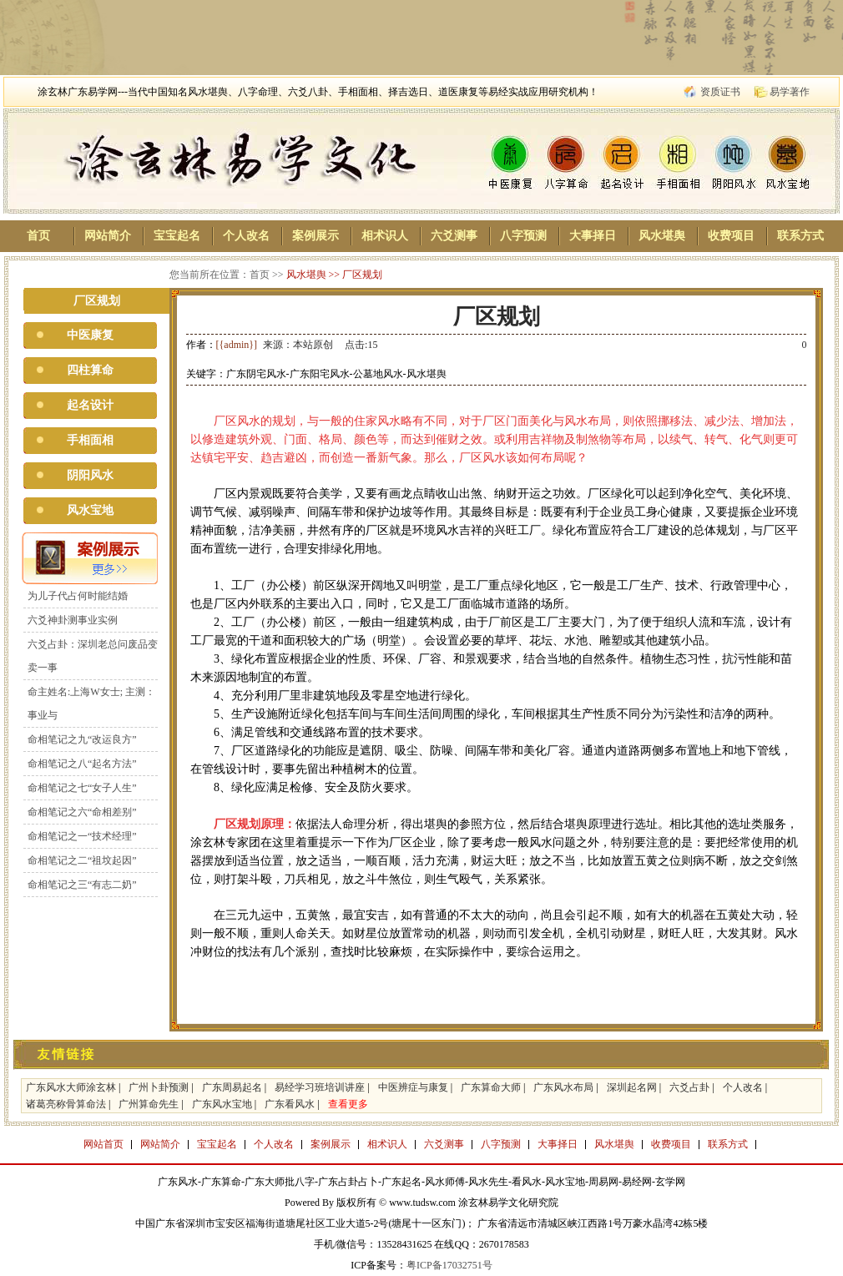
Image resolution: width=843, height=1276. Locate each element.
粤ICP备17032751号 (449, 1265)
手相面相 (90, 440)
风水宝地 (90, 510)
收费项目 (731, 235)
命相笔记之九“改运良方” (82, 739)
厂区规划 (362, 274)
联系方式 (800, 235)
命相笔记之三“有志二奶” (82, 884)
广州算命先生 (149, 1104)
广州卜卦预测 (159, 1087)
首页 (38, 235)
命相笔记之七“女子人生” (82, 788)
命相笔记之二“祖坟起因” (82, 860)
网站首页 (103, 1144)
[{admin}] (237, 345)
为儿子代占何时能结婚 (78, 596)
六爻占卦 (689, 1087)
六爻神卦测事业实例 (73, 620)
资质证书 (720, 92)
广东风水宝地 (222, 1104)
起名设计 (90, 405)
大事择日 (592, 235)
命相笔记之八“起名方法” (82, 763)
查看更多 (348, 1104)
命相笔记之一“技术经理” (82, 836)
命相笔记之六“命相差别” (82, 812)
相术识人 (384, 235)
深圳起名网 (632, 1087)
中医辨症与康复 (413, 1087)
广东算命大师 (491, 1087)
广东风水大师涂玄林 (71, 1087)
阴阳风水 (90, 475)
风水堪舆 (662, 235)
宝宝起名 (177, 235)
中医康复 (90, 335)
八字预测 (523, 235)
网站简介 (107, 235)
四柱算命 (90, 370)
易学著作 (790, 92)
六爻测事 (454, 235)
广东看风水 (290, 1104)
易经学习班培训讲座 (320, 1087)
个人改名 (246, 235)
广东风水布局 (563, 1087)
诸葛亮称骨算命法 (66, 1104)
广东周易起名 (232, 1087)
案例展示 (315, 235)
